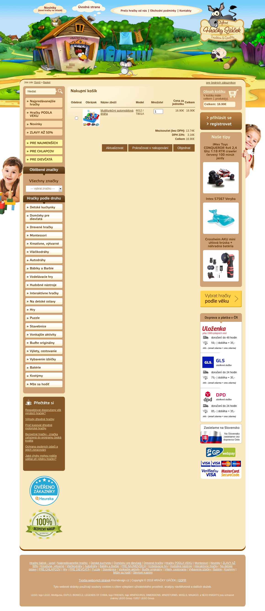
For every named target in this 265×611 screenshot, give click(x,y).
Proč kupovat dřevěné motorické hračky (38, 427)
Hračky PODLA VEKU (178, 563)
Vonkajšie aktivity (129, 569)
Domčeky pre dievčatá (127, 563)
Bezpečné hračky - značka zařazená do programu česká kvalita (43, 437)
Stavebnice (109, 569)
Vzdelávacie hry (158, 566)
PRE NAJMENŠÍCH (133, 566)
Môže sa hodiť (122, 572)
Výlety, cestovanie (175, 569)
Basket (47, 82)
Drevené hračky (153, 563)
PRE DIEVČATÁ (80, 569)
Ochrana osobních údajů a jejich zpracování (41, 448)
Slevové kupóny (143, 572)
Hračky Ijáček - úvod (42, 563)
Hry (65, 569)
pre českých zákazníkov (221, 82)
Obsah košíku (214, 91)
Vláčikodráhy (75, 566)
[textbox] (41, 91)
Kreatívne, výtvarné (52, 566)
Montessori (201, 563)
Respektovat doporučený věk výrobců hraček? (43, 411)
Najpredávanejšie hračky (72, 563)
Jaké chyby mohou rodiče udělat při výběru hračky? (41, 457)
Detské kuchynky (101, 563)
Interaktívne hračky (206, 566)
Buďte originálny (152, 569)
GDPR (182, 580)
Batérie (217, 569)
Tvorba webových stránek (95, 580)
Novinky (215, 563)
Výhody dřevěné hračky (39, 419)
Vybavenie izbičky (200, 569)
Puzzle (96, 569)
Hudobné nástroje (181, 566)
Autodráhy (91, 566)
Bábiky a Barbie (109, 566)
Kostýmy (229, 569)
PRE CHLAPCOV (50, 569)
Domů (37, 82)
